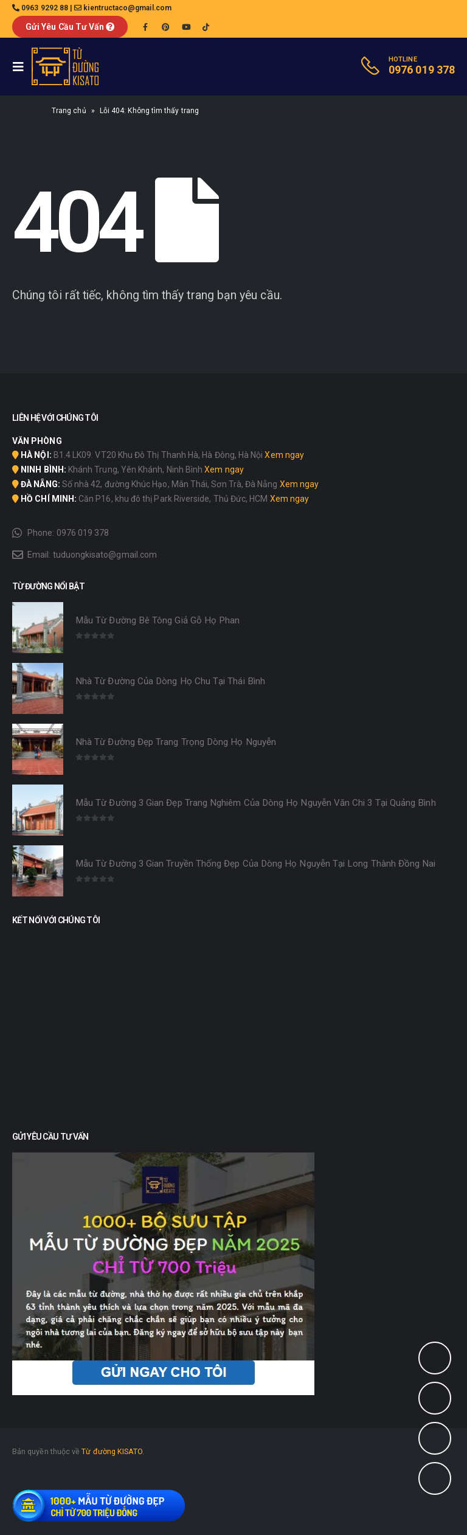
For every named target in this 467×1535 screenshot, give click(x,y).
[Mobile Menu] (22, 67)
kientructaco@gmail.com (127, 8)
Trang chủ (69, 110)
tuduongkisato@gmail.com (105, 555)
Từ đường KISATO (111, 1451)
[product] (37, 627)
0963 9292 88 (44, 8)
